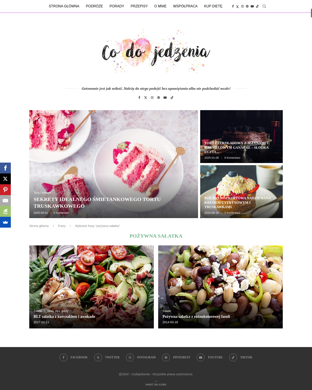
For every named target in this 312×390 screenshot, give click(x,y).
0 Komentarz (62, 212)
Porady (116, 6)
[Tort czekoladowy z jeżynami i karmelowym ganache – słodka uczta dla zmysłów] (241, 136)
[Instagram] (242, 6)
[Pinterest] (247, 6)
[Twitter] (237, 6)
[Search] (264, 6)
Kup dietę (213, 6)
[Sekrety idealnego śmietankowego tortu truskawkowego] (113, 164)
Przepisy (139, 6)
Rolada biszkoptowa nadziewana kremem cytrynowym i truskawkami (238, 202)
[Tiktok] (257, 6)
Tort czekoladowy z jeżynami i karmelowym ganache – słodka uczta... (237, 147)
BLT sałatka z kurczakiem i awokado (64, 316)
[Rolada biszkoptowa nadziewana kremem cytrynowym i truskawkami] (241, 191)
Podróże (94, 6)
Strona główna (64, 6)
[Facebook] (233, 6)
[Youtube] (252, 6)
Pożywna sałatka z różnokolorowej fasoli (196, 316)
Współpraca (185, 6)
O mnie (160, 6)
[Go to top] (156, 384)
